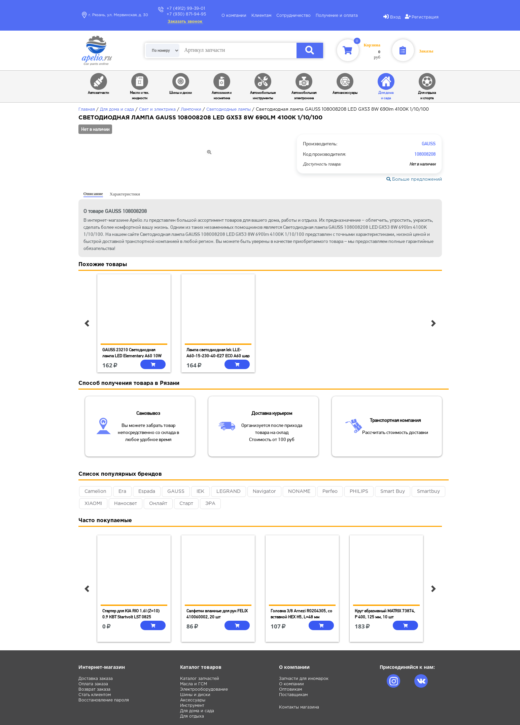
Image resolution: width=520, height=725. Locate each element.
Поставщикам (293, 695)
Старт (186, 504)
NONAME (299, 492)
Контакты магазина (299, 707)
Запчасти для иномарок (303, 679)
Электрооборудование (204, 689)
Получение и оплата (337, 15)
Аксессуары (192, 700)
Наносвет (125, 504)
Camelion (95, 492)
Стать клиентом (94, 695)
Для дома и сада (197, 711)
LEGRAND (228, 492)
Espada (146, 492)
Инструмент (192, 706)
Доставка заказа (95, 679)
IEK (200, 492)
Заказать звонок (185, 22)
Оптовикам (290, 689)
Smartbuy (428, 492)
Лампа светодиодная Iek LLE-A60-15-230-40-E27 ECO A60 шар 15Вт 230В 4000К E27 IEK (217, 355)
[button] (86, 323)
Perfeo (330, 492)
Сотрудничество (293, 15)
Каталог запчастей (199, 679)
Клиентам (261, 15)
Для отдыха (192, 716)
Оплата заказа (93, 684)
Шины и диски (195, 695)
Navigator (264, 492)
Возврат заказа (94, 689)
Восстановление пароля (103, 700)
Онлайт (158, 504)
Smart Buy (392, 492)
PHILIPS (359, 492)
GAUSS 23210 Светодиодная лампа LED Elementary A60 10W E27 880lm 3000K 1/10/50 (132, 355)
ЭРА (210, 504)
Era (122, 492)
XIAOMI (93, 504)
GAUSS (175, 492)
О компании (233, 15)
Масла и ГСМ (193, 684)
